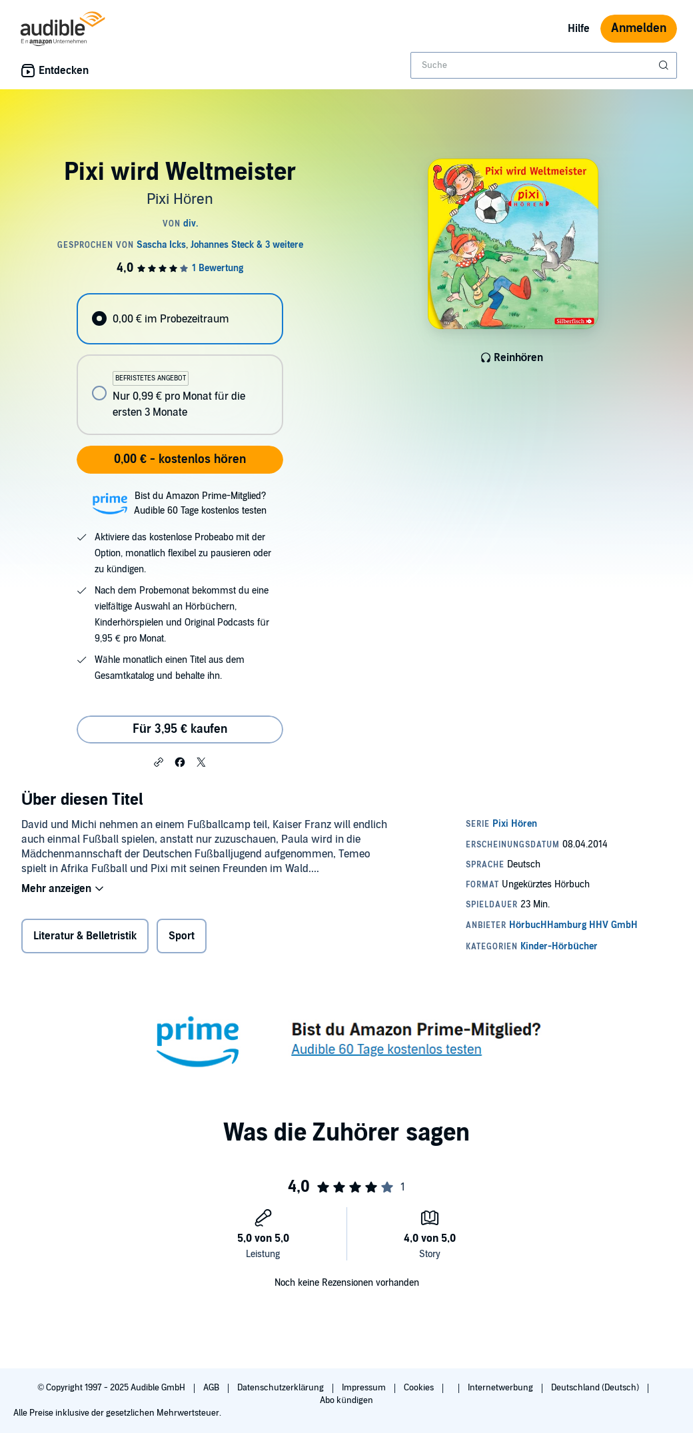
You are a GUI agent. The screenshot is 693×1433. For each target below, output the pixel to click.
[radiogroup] (180, 364)
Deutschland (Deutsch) (596, 1387)
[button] (158, 761)
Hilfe (579, 28)
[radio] (180, 318)
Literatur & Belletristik (85, 936)
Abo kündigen (346, 1400)
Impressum (365, 1387)
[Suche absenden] (665, 65)
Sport (182, 936)
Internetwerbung (501, 1387)
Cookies (420, 1387)
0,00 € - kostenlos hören (180, 459)
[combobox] (543, 65)
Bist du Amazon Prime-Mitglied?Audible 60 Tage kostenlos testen (200, 503)
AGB (212, 1387)
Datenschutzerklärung (281, 1387)
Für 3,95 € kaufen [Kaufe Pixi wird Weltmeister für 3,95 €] (180, 729)
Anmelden (638, 28)
